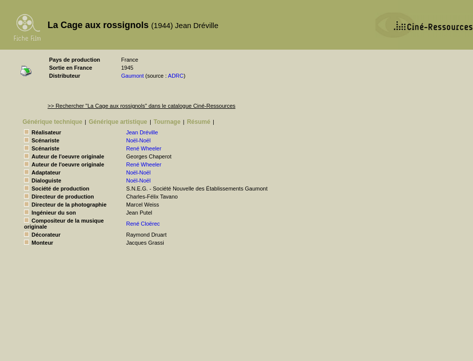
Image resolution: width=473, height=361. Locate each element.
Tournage (167, 121)
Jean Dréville (142, 132)
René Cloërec (143, 224)
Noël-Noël (138, 140)
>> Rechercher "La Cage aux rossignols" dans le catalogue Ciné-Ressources (141, 106)
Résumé (198, 121)
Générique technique (52, 121)
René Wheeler (143, 148)
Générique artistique (118, 121)
